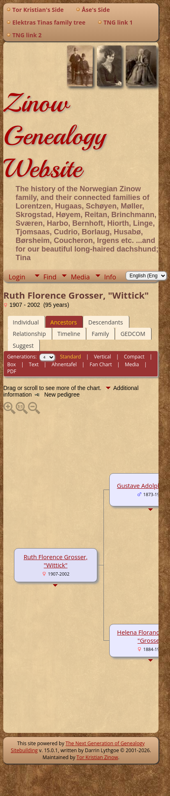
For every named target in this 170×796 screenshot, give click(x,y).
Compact (134, 356)
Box (11, 364)
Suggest (23, 345)
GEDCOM (132, 334)
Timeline (68, 334)
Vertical (102, 356)
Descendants (105, 322)
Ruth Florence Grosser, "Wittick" (56, 561)
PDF (11, 371)
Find (50, 276)
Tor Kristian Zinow (97, 757)
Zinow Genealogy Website (54, 135)
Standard (70, 356)
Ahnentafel (64, 364)
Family (100, 334)
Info (110, 276)
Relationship (29, 334)
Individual (26, 322)
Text (34, 364)
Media (80, 276)
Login (17, 276)
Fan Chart (101, 364)
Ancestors (64, 322)
